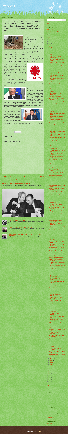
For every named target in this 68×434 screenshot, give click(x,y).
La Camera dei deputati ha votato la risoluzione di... (56, 285)
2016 (49, 373)
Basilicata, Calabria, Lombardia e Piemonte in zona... (55, 235)
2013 (49, 379)
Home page (23, 176)
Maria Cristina (51, 29)
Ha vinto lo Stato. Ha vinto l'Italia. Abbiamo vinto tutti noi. (16, 183)
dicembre (51, 45)
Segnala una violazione (52, 385)
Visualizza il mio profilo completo (53, 31)
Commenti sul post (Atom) (12, 179)
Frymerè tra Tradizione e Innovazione (56, 232)
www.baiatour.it (50, 423)
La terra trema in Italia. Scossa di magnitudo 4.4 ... (55, 57)
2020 (49, 43)
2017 (49, 371)
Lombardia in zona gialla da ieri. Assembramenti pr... (55, 221)
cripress (8, 6)
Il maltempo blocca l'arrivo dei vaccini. (56, 81)
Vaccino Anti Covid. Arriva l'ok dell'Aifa (57, 101)
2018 (49, 369)
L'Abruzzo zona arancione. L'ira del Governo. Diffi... (56, 323)
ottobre (51, 360)
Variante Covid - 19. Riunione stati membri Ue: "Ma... (56, 117)
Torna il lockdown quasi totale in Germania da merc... (55, 224)
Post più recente (6, 176)
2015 (49, 375)
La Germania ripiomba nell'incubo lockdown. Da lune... (55, 301)
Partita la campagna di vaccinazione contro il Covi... (56, 202)
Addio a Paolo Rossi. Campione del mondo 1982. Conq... (56, 279)
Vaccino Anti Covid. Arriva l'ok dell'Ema (57, 122)
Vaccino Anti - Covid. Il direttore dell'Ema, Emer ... (55, 295)
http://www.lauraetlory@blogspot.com (51, 417)
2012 (49, 381)
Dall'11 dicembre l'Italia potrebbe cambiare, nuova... (55, 298)
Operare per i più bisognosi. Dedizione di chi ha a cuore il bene (20, 227)
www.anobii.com (60, 416)
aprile (51, 364)
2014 (49, 377)
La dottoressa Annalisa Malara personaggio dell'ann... (55, 333)
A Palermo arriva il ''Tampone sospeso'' (56, 257)
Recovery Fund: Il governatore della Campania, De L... (56, 148)
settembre (52, 362)
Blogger (39, 431)
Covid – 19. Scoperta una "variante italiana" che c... (56, 84)
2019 (49, 367)
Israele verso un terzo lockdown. (55, 96)
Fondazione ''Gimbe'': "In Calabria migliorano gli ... (55, 260)
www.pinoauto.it (50, 388)
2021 (49, 41)
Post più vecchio (40, 176)
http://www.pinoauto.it (51, 410)
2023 (49, 37)
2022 (49, 39)
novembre (52, 358)
